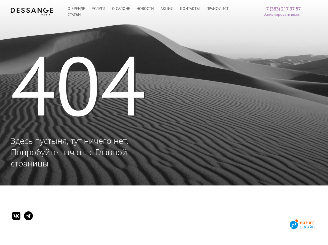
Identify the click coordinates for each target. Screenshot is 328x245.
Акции (167, 8)
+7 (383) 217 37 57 (282, 9)
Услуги (98, 8)
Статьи (74, 14)
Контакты (190, 8)
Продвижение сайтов (268, 224)
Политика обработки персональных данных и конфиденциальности (70, 230)
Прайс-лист (217, 8)
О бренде (76, 8)
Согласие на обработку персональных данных (50, 236)
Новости (145, 8)
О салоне (121, 8)
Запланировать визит (282, 14)
